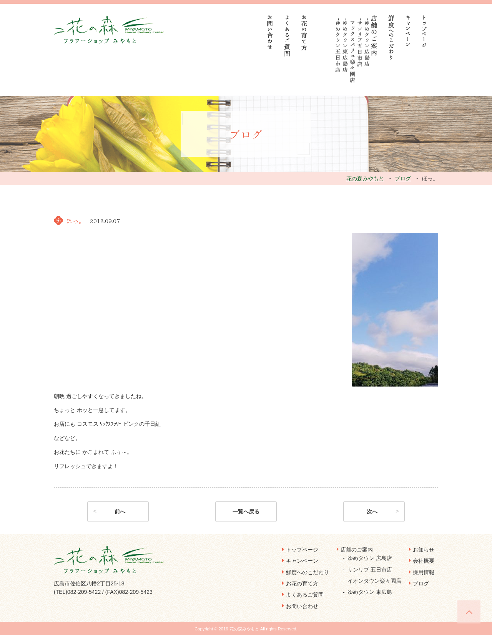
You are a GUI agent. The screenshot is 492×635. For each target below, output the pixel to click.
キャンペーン (302, 561)
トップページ (302, 550)
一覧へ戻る (246, 511)
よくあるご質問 (305, 595)
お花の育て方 (302, 583)
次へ (372, 511)
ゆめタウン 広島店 (369, 558)
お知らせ (423, 550)
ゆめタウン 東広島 (369, 592)
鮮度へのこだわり (307, 572)
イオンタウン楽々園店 (374, 581)
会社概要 (423, 561)
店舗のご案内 (357, 550)
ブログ (421, 583)
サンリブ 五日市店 (369, 570)
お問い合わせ (302, 606)
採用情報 (423, 572)
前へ (120, 511)
